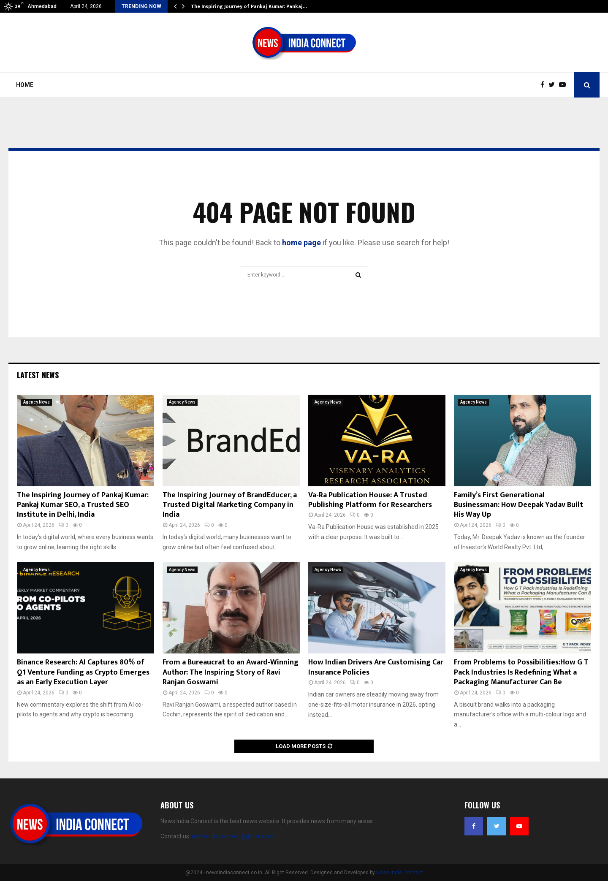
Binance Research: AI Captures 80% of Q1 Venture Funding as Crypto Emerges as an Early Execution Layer (83, 672)
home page (301, 242)
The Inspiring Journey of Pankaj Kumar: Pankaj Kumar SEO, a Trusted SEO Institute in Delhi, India (83, 505)
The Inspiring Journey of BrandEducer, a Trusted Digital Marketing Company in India (230, 505)
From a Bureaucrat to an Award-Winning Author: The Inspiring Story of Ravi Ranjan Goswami (231, 672)
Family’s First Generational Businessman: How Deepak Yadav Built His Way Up (518, 505)
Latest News (38, 374)
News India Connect (399, 873)
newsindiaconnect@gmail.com (233, 836)
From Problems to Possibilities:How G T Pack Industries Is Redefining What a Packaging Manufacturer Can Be (521, 672)
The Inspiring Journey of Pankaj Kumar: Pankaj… (249, 6)
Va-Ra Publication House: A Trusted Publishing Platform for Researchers (370, 500)
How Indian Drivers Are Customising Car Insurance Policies (375, 667)
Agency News (36, 402)
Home (24, 84)
